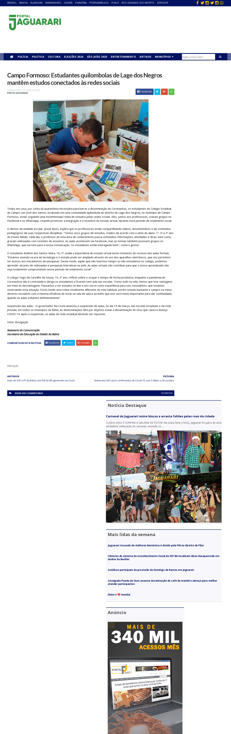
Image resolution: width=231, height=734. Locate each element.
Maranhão (53, 2)
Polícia (23, 56)
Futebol (118, 690)
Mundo (52, 696)
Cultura (54, 56)
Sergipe (163, 2)
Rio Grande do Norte (138, 2)
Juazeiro (52, 690)
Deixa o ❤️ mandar (171, 244)
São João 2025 (97, 56)
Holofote (53, 680)
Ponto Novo (55, 706)
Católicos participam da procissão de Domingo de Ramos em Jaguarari (188, 215)
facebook (141, 427)
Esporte (118, 680)
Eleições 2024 (73, 56)
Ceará (68, 2)
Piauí (115, 2)
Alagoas (36, 2)
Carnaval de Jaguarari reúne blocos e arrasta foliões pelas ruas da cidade (185, 89)
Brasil (12, 2)
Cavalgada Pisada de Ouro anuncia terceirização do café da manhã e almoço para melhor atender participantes (189, 231)
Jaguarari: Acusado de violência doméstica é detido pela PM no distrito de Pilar (187, 183)
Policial (117, 696)
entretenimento (123, 675)
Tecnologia (54, 716)
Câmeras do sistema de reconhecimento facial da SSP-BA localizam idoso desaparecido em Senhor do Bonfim (188, 199)
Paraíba (81, 2)
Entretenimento (123, 56)
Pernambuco (99, 2)
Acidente (53, 664)
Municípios (163, 56)
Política (38, 56)
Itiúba (51, 685)
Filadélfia (53, 675)
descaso (53, 670)
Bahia (23, 2)
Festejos (118, 685)
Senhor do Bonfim (58, 711)
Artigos (145, 56)
